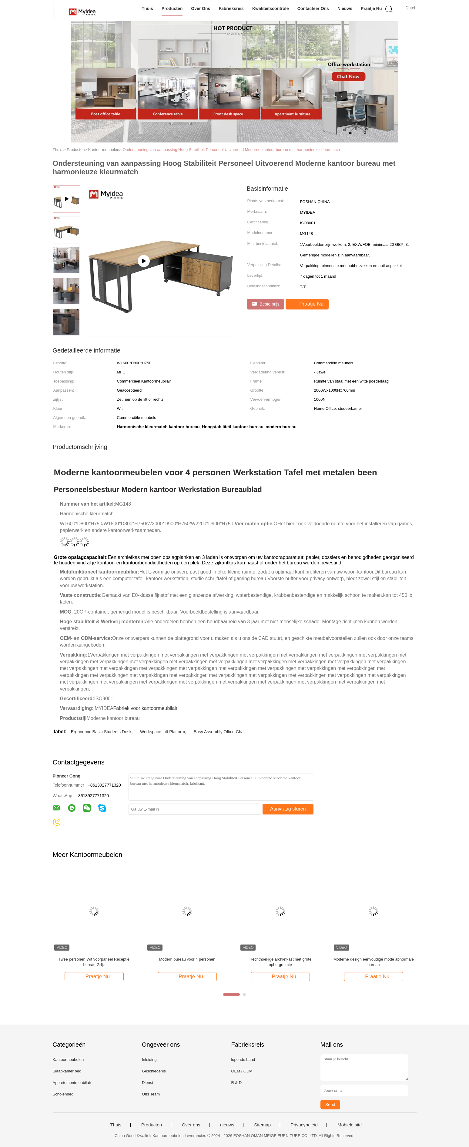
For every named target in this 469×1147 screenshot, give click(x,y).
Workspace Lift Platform (162, 731)
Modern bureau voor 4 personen (187, 959)
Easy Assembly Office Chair (220, 731)
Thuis (147, 8)
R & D (236, 1082)
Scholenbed (63, 1094)
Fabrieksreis (231, 8)
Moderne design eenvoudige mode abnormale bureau (373, 962)
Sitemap (262, 1125)
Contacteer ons (313, 8)
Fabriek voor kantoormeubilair (145, 708)
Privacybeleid (304, 1125)
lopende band (243, 1059)
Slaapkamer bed (67, 1071)
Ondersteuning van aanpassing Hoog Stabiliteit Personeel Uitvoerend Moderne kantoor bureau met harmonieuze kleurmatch (231, 149)
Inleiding (149, 1059)
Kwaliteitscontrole (270, 8)
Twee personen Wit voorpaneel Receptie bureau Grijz (94, 962)
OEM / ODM (242, 1071)
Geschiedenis (154, 1071)
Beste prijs (266, 304)
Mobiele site (349, 1125)
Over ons (200, 8)
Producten (172, 8)
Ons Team (151, 1094)
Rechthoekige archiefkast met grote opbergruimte (281, 962)
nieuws (344, 8)
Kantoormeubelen (68, 1059)
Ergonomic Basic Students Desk (101, 731)
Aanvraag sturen (288, 808)
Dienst (147, 1082)
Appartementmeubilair (72, 1082)
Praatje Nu (371, 8)
